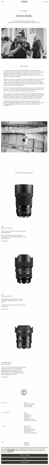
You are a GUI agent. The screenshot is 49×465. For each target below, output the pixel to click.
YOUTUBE (26, 442)
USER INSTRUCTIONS (29, 419)
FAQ (25, 412)
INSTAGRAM (27, 443)
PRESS (25, 402)
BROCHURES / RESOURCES (30, 420)
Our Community (24, 11)
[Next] (45, 139)
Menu (2, 1)
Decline (24, 458)
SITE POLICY (27, 427)
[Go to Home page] (24, 1)
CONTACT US (27, 417)
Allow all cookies (24, 455)
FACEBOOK (26, 445)
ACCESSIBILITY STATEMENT (30, 433)
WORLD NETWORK (28, 406)
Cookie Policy (11, 450)
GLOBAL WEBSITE (28, 405)
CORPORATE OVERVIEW (29, 404)
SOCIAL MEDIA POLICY (29, 429)
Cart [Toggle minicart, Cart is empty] (46, 1)
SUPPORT (26, 413)
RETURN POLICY (27, 415)
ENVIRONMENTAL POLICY (30, 430)
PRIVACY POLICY (28, 426)
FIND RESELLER (27, 416)
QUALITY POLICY (28, 431)
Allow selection (24, 462)
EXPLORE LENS (4, 241)
